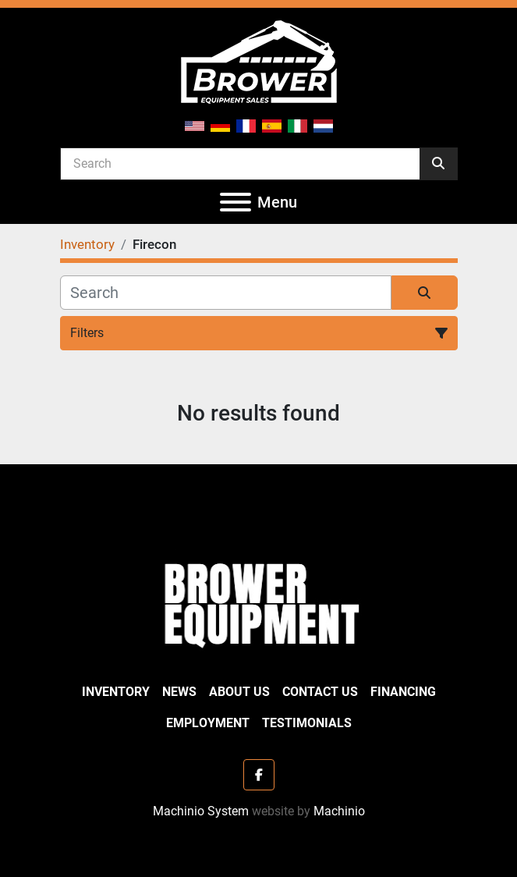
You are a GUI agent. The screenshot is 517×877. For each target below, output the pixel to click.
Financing (403, 691)
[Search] (240, 163)
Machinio (339, 811)
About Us (239, 691)
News (179, 691)
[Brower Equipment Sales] (258, 602)
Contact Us (320, 691)
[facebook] (258, 774)
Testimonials (307, 722)
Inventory (116, 691)
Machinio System (201, 811)
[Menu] (235, 202)
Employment (208, 722)
